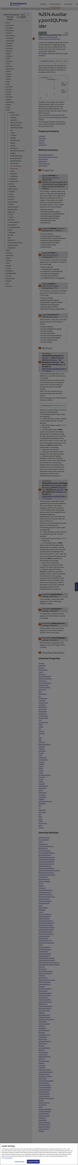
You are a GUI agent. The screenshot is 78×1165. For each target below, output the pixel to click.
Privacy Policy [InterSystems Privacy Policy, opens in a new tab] (8, 1160)
